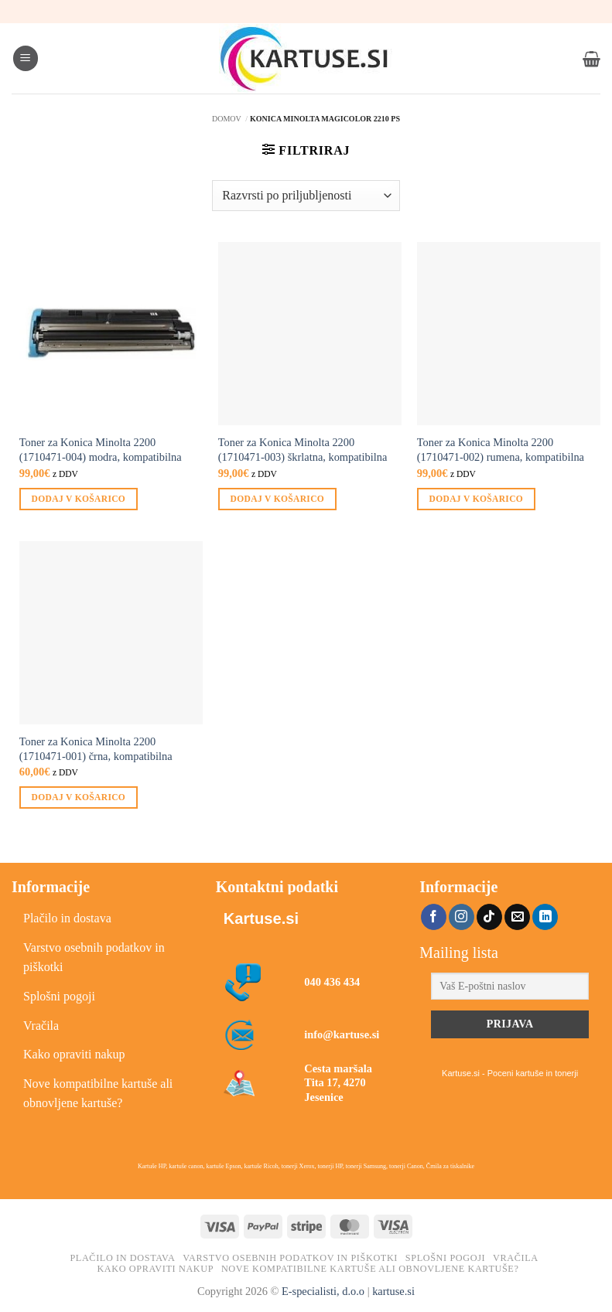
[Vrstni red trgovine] (305, 195)
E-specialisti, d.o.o (323, 1291)
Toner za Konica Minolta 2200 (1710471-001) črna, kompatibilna (96, 748)
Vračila (41, 1025)
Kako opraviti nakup (74, 1054)
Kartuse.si (261, 918)
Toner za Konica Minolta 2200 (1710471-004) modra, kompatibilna (100, 449)
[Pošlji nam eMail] (517, 917)
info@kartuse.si (341, 1034)
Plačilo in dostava (67, 918)
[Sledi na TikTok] (489, 917)
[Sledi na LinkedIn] (545, 917)
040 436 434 (332, 982)
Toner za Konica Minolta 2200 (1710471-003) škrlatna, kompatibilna (303, 449)
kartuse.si (393, 1291)
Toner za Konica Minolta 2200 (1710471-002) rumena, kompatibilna (500, 449)
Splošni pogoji (59, 996)
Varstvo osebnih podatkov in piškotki (94, 957)
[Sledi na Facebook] (433, 917)
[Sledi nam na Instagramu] (461, 917)
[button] (25, 58)
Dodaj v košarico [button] (79, 498)
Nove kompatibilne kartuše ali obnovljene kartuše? (98, 1093)
